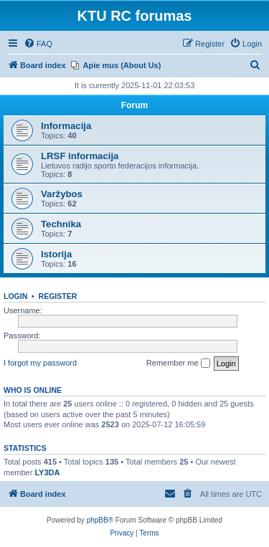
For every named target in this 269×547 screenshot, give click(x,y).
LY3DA (47, 472)
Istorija (56, 254)
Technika (61, 224)
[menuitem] (38, 43)
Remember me (178, 363)
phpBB (97, 520)
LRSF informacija (79, 156)
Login (15, 296)
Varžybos (61, 194)
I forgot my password (40, 362)
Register (58, 296)
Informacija (66, 125)
